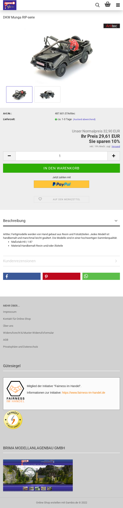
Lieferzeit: (9, 119)
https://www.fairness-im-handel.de (83, 392)
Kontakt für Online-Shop (17, 318)
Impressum (9, 311)
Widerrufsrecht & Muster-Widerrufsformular (28, 332)
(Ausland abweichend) (84, 119)
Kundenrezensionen (19, 261)
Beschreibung (14, 220)
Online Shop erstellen (48, 502)
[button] (22, 276)
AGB (5, 339)
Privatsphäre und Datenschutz (20, 346)
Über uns (8, 325)
